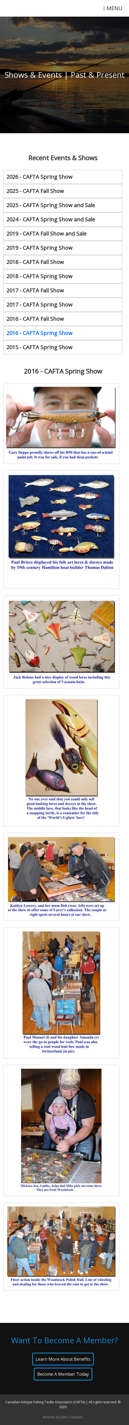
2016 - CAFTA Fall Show (35, 318)
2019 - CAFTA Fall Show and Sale (46, 233)
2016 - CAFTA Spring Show (39, 333)
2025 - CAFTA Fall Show (35, 191)
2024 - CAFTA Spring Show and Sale (50, 219)
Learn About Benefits (63, 1359)
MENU (112, 8)
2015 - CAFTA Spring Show (39, 347)
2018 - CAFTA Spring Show (39, 276)
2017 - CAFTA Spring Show (39, 304)
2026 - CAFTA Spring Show (39, 176)
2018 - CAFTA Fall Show (35, 262)
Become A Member (63, 1374)
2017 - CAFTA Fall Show (35, 290)
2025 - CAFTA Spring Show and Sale (50, 205)
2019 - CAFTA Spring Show (39, 247)
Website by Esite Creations (63, 1417)
